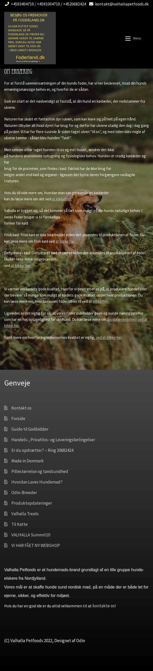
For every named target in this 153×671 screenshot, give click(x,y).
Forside (18, 418)
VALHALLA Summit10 (30, 535)
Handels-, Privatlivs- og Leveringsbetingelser (53, 440)
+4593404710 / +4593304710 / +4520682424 (44, 3)
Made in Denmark (27, 461)
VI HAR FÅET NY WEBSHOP (35, 545)
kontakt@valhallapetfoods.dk (118, 3)
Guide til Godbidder (29, 429)
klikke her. (101, 301)
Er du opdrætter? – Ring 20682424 (42, 450)
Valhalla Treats (25, 514)
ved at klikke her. (109, 337)
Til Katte (19, 524)
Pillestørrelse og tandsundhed (39, 471)
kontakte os (104, 606)
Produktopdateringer (31, 503)
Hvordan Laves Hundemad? (37, 482)
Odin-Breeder (24, 492)
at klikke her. (62, 199)
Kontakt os (21, 408)
